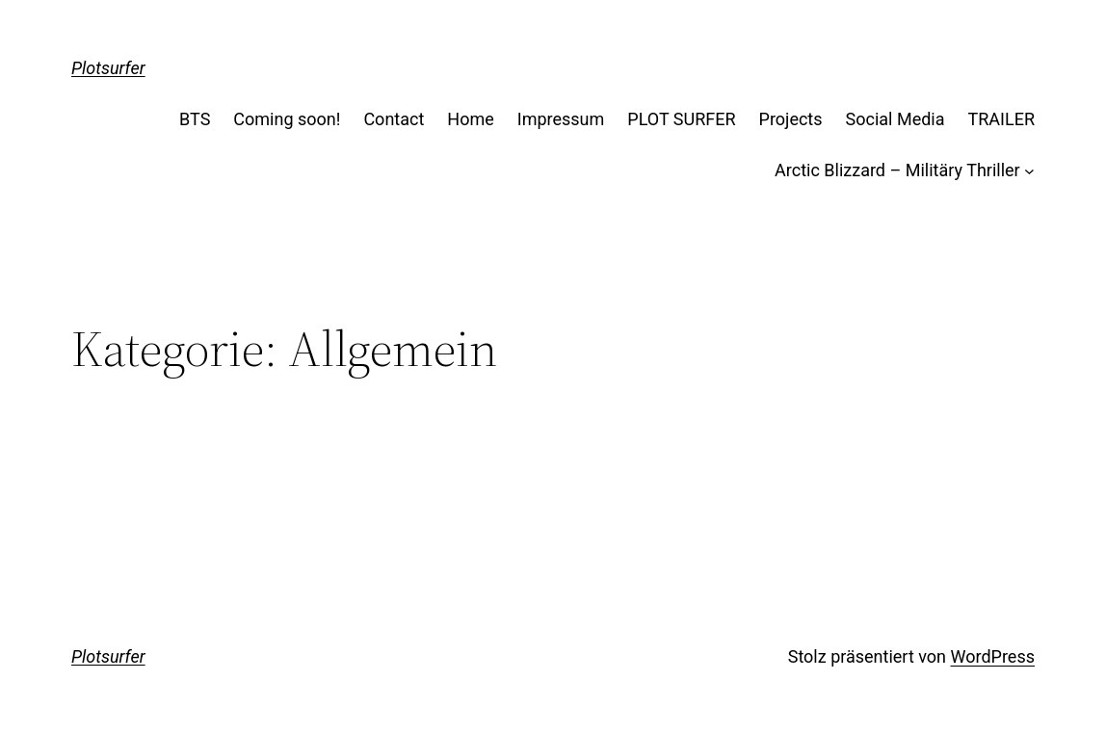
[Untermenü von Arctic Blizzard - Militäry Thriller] (1029, 171)
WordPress (993, 656)
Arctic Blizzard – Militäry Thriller (897, 170)
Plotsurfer (108, 68)
